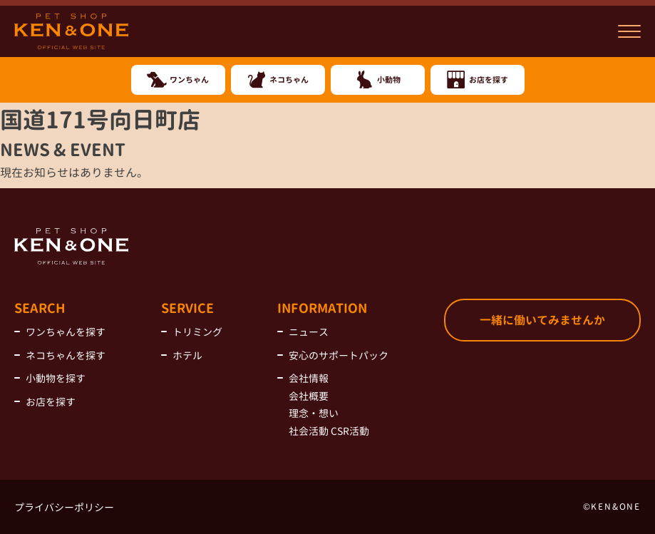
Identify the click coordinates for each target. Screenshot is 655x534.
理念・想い (314, 413)
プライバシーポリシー (64, 507)
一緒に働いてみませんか (542, 320)
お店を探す (51, 402)
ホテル (187, 355)
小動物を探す (56, 378)
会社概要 (309, 396)
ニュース (309, 332)
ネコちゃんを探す (65, 355)
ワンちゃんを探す (65, 332)
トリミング (197, 332)
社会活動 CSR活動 (329, 431)
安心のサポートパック (338, 355)
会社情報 (309, 378)
